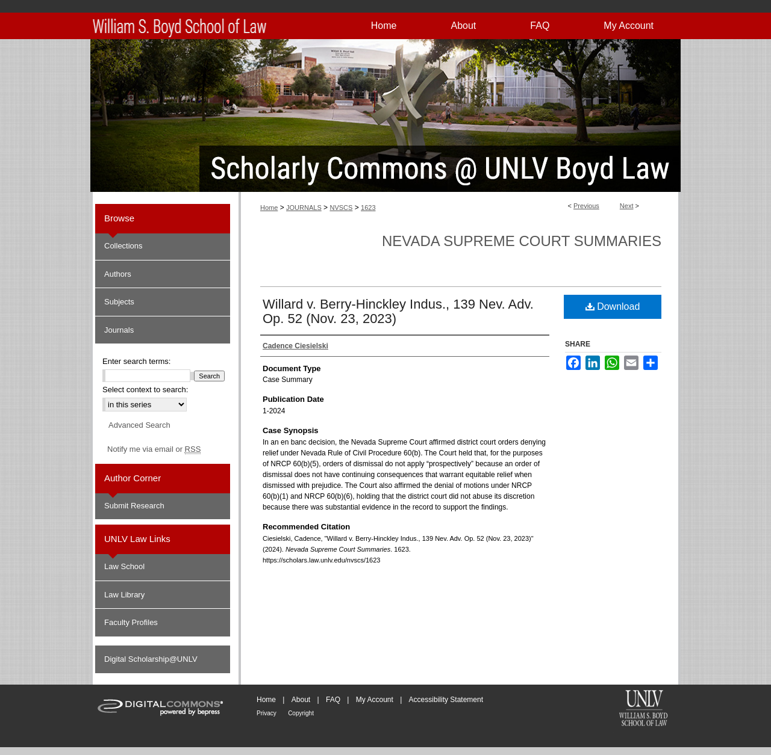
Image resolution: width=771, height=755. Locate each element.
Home (269, 207)
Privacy (266, 713)
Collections (123, 245)
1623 (368, 207)
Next (627, 205)
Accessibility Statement (446, 699)
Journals (119, 329)
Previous (586, 205)
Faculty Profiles (131, 622)
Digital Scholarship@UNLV (151, 659)
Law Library (124, 594)
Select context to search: (145, 389)
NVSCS (340, 207)
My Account (374, 699)
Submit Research (134, 505)
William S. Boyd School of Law (643, 709)
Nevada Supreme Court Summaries (521, 241)
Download (612, 306)
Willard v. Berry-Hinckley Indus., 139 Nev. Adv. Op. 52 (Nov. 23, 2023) (398, 311)
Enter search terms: (136, 361)
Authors (117, 274)
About (301, 699)
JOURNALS (304, 207)
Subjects (119, 301)
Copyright (301, 713)
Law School (124, 566)
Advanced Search (139, 425)
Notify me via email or (154, 449)
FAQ (333, 699)
